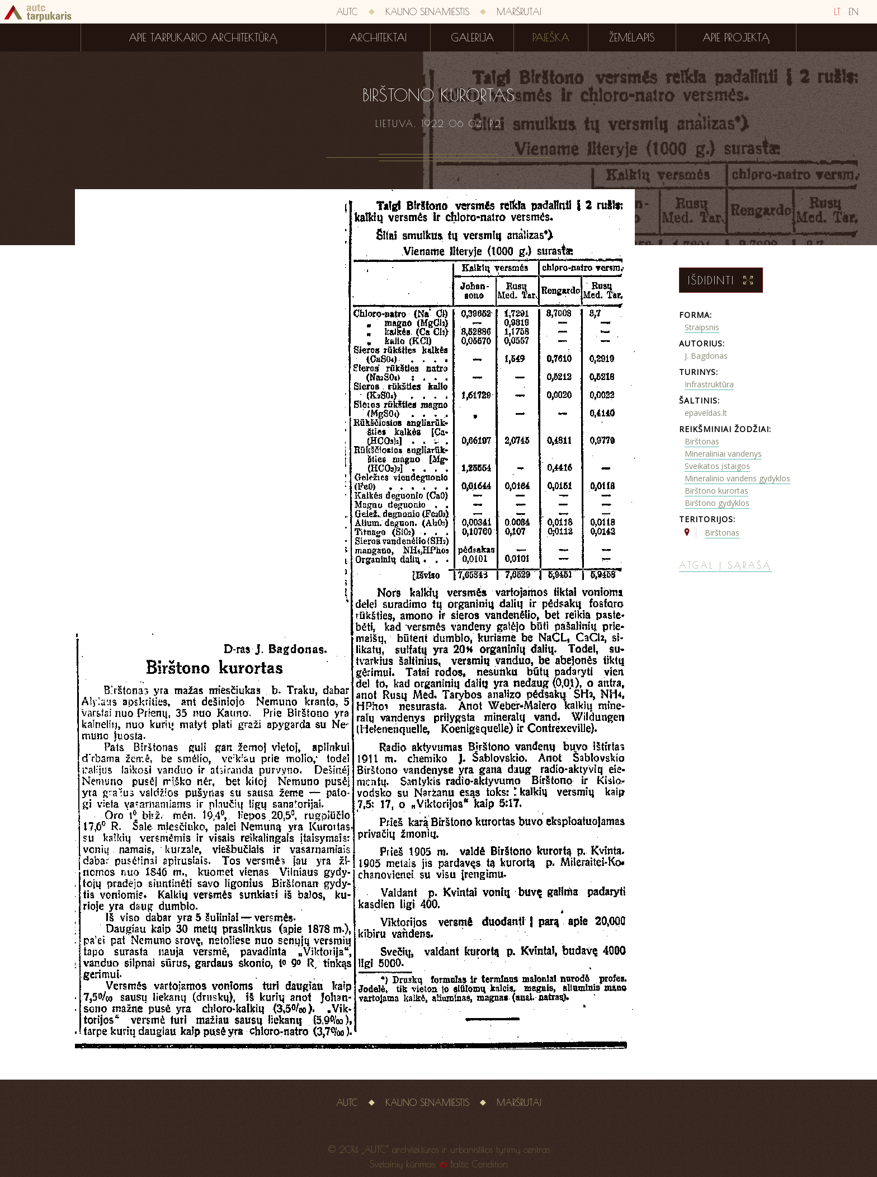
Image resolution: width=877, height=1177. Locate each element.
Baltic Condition (479, 1164)
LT (837, 12)
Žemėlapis (632, 37)
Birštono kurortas (716, 490)
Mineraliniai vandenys (723, 453)
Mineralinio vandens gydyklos (737, 478)
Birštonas (702, 441)
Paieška (550, 37)
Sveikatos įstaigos (717, 466)
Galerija (472, 37)
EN (853, 12)
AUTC (347, 12)
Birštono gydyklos (717, 503)
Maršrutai (519, 12)
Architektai (378, 37)
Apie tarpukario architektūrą (203, 37)
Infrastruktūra (709, 384)
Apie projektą (736, 37)
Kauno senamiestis (427, 12)
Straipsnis (702, 327)
